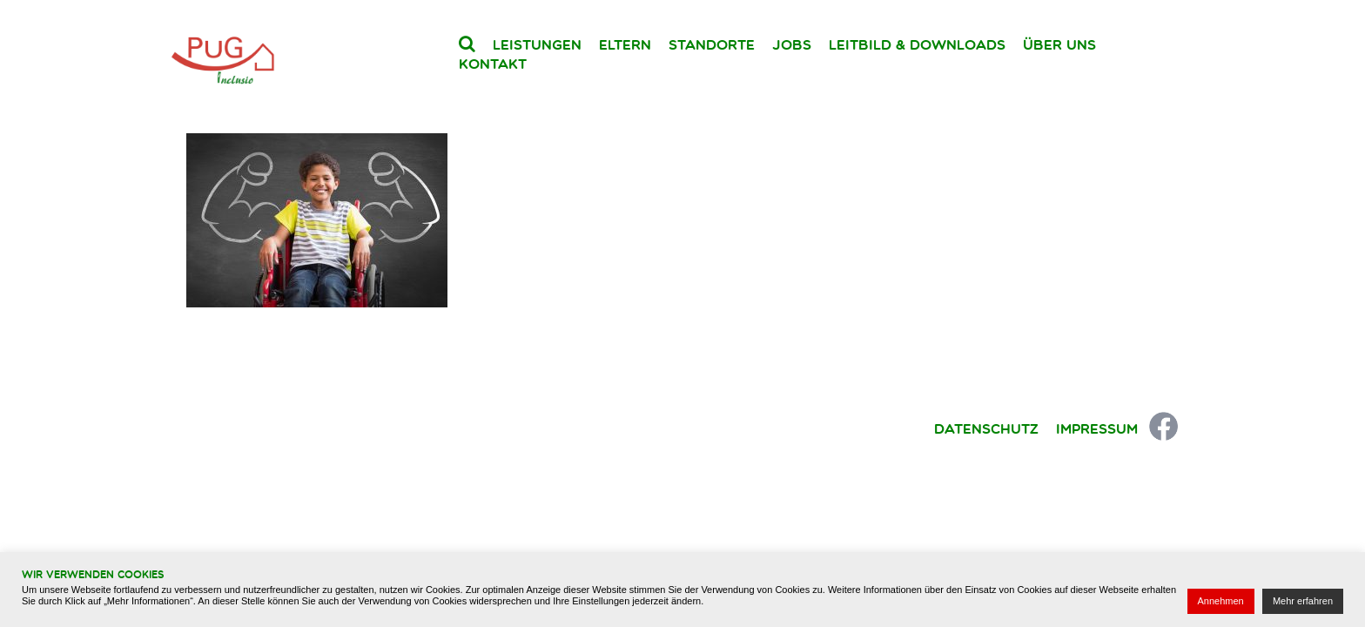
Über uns (1059, 44)
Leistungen (537, 44)
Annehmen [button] (1221, 601)
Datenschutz (986, 428)
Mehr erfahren (1303, 601)
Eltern (625, 44)
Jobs (791, 44)
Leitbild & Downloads (917, 44)
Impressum (1097, 428)
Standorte (712, 44)
